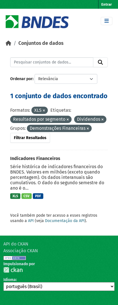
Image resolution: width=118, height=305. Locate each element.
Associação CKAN (20, 250)
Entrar (106, 4)
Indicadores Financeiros (35, 158)
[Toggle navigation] (106, 21)
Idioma (9, 279)
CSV (26, 196)
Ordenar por (21, 78)
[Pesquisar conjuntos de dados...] (51, 62)
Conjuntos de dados (40, 43)
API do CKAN (15, 244)
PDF (38, 196)
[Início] (8, 43)
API (31, 220)
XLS (15, 196)
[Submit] (100, 62)
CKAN (13, 270)
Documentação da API (65, 220)
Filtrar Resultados (30, 137)
